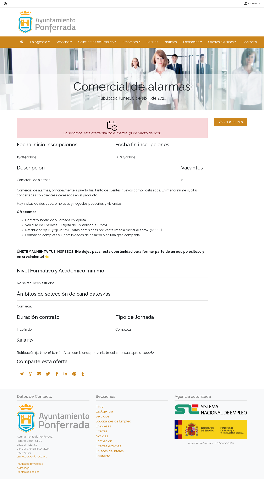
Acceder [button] (251, 3)
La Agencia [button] (38, 42)
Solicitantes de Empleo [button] (96, 42)
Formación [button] (191, 42)
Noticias (170, 42)
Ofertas (152, 42)
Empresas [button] (130, 42)
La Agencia (104, 411)
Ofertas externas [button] (221, 42)
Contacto (249, 42)
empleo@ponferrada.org (32, 456)
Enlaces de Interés (110, 451)
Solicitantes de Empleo (113, 421)
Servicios (102, 416)
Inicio (100, 406)
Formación (104, 441)
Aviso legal (23, 467)
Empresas (103, 426)
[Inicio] (46, 20)
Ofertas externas (108, 446)
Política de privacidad (30, 463)
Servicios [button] (63, 42)
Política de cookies (28, 471)
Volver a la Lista (231, 122)
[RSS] (5, 3)
